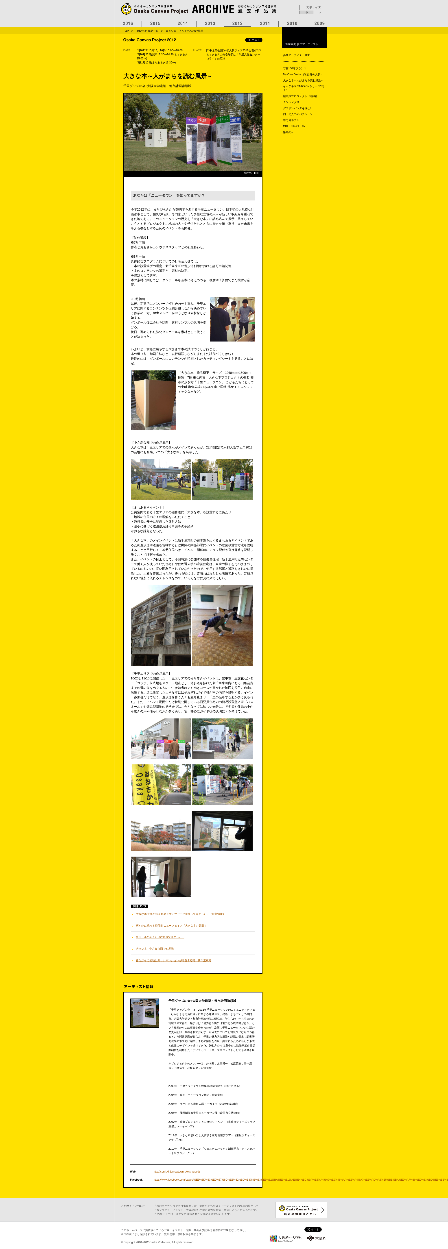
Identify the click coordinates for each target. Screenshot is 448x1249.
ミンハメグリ (291, 102)
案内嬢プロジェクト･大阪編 (300, 96)
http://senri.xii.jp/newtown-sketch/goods (177, 1171)
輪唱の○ (288, 132)
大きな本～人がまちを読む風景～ (303, 80)
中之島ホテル (291, 120)
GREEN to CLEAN (294, 126)
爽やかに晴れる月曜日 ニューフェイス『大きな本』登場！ (171, 925)
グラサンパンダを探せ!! (297, 108)
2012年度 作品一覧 (147, 31)
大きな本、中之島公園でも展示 (155, 948)
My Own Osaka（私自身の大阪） (303, 74)
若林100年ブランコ (294, 68)
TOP (126, 31)
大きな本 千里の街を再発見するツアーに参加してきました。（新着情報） (180, 914)
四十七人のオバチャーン (298, 114)
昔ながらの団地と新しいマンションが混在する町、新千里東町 (173, 960)
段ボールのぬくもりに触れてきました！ (160, 937)
